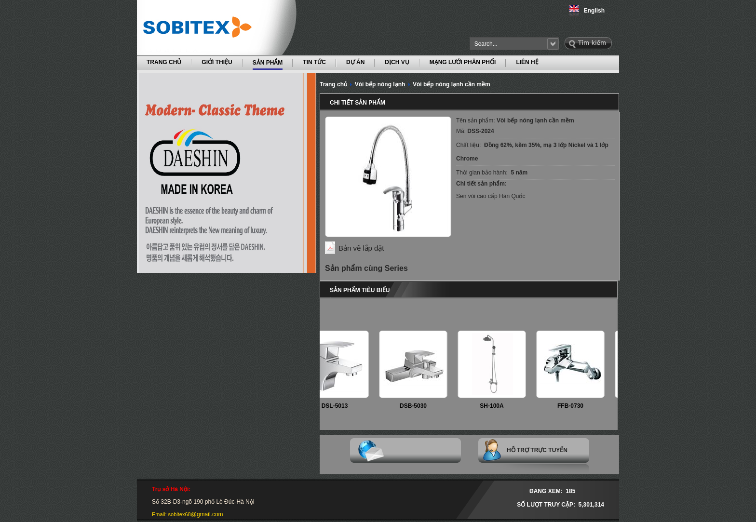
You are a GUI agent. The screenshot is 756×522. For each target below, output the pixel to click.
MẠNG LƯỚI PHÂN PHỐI (463, 62)
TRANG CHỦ (164, 62)
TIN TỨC (314, 62)
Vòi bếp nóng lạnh (380, 84)
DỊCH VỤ (397, 62)
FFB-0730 (572, 405)
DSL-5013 (337, 405)
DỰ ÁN (355, 62)
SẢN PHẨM (268, 62)
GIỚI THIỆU (217, 62)
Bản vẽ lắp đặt (361, 248)
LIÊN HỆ (527, 62)
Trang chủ (333, 84)
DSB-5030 (415, 405)
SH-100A (493, 405)
